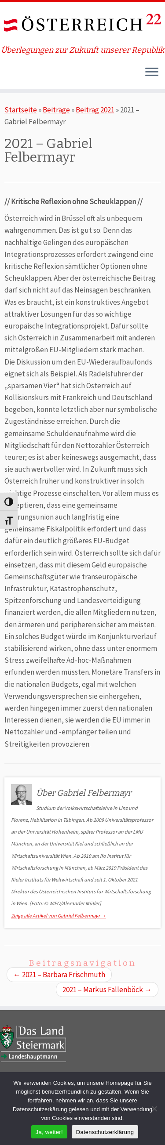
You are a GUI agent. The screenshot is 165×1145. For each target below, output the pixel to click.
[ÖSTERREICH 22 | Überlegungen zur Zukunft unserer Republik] (82, 24)
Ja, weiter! (49, 1132)
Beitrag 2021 (95, 110)
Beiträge (56, 110)
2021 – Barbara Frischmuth (59, 974)
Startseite (20, 110)
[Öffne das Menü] (151, 72)
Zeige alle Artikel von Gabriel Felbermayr (58, 915)
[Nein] (154, 1108)
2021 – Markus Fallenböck (107, 989)
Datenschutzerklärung (105, 1132)
